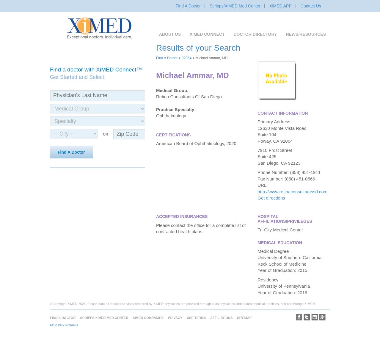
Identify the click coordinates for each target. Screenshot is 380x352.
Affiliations (221, 318)
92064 (186, 58)
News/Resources (306, 34)
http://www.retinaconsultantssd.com (292, 191)
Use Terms (196, 318)
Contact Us (311, 6)
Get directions (271, 197)
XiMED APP (280, 6)
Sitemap (244, 318)
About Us (170, 34)
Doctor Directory (255, 34)
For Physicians (64, 325)
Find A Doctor (188, 6)
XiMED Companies (148, 318)
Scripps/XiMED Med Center (235, 6)
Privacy (175, 318)
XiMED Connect (207, 34)
